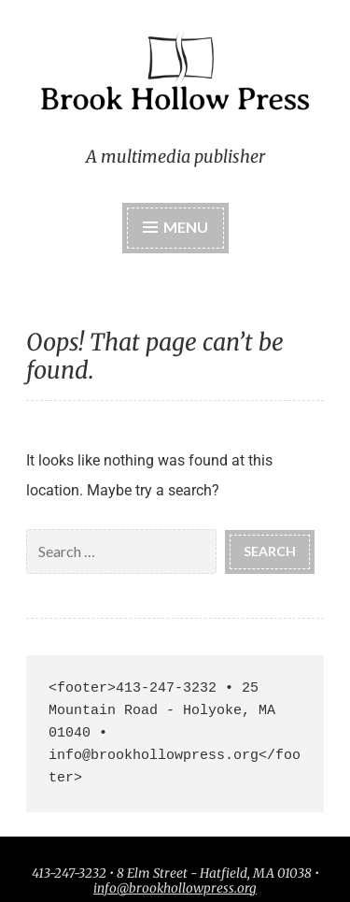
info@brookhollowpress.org (175, 888)
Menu (185, 227)
